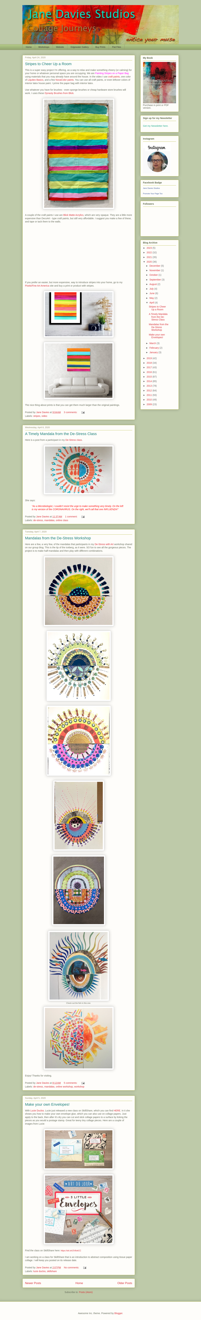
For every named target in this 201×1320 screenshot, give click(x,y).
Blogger (118, 1313)
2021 (149, 257)
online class (62, 520)
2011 (149, 395)
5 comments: (71, 1083)
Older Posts (124, 1283)
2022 (149, 252)
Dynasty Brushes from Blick (59, 93)
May (151, 298)
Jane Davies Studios (151, 188)
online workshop (64, 1086)
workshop (79, 1086)
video (44, 416)
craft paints (114, 76)
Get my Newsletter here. (155, 126)
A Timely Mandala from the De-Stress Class (61, 434)
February (154, 347)
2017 (149, 367)
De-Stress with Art (104, 544)
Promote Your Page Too (153, 194)
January (154, 352)
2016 (149, 372)
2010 (149, 399)
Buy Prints (100, 47)
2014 (149, 381)
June (152, 293)
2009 (149, 404)
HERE (117, 1110)
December (155, 265)
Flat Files (116, 47)
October (154, 275)
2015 (149, 376)
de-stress (38, 520)
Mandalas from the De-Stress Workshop (58, 538)
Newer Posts (33, 1283)
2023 (149, 248)
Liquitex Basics (35, 79)
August (153, 284)
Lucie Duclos (37, 1110)
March (153, 343)
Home (29, 47)
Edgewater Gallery (80, 47)
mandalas (49, 520)
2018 (149, 362)
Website (60, 47)
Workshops (43, 47)
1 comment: (71, 516)
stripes (36, 416)
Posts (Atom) (86, 1292)
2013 (149, 385)
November (155, 270)
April (152, 302)
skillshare (52, 1271)
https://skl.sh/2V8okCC (71, 1250)
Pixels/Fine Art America (37, 285)
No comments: (72, 1267)
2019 (149, 358)
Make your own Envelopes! (47, 1104)
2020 (149, 261)
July (151, 288)
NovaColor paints (65, 79)
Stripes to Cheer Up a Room (48, 64)
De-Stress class (73, 440)
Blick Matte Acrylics (73, 215)
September (155, 279)
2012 (149, 390)
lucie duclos (39, 1271)
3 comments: (71, 412)
